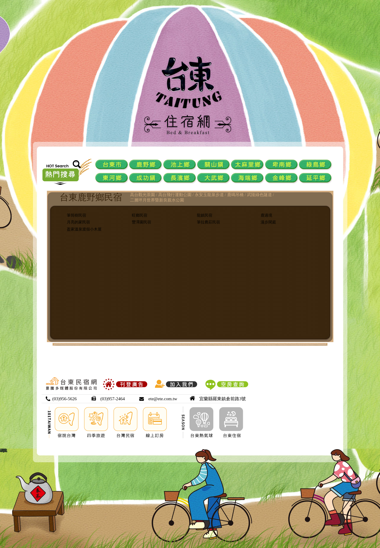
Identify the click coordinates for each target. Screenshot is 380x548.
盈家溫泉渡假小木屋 (84, 229)
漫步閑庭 (268, 222)
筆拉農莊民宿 (208, 222)
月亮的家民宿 (78, 222)
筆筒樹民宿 (76, 215)
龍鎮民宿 (204, 215)
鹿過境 (266, 215)
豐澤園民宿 (141, 222)
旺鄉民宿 (139, 215)
